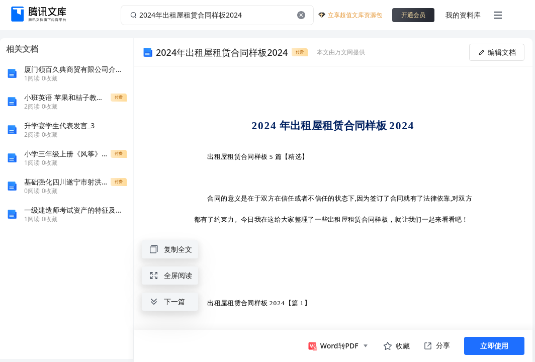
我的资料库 (463, 15)
